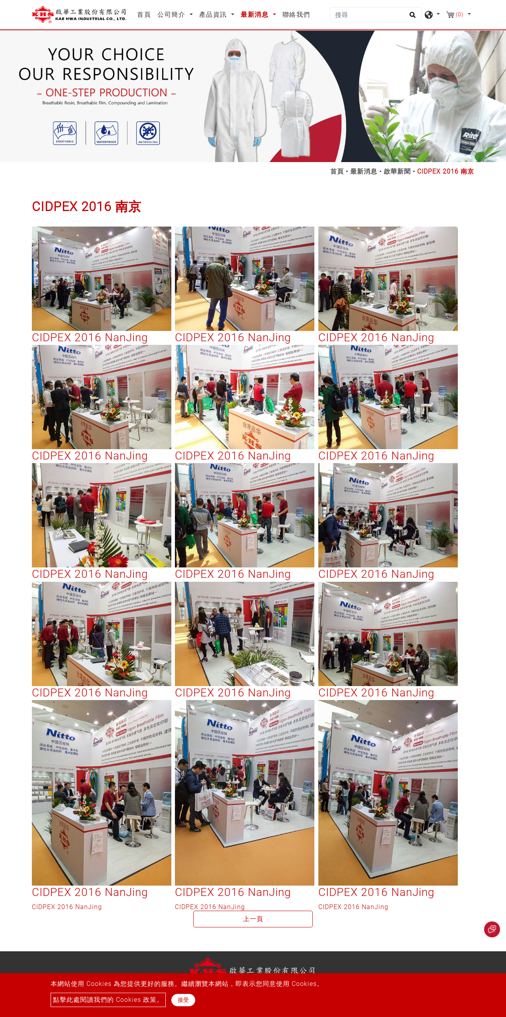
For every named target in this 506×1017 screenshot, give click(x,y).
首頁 (145, 14)
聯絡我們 (296, 14)
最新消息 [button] (256, 14)
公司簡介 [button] (172, 14)
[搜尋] (376, 14)
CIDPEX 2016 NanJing (90, 337)
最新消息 (363, 171)
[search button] (411, 17)
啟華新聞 (397, 171)
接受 (183, 1000)
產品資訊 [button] (214, 14)
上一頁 (253, 919)
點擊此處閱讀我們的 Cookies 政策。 (108, 999)
